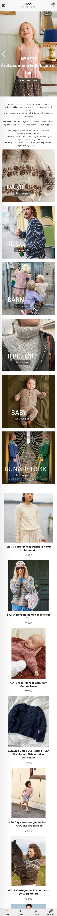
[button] (54, 54)
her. (38, 133)
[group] (28, 54)
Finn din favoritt (28, 80)
